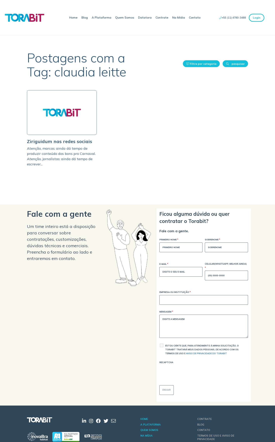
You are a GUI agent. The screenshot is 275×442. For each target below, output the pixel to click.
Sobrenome (212, 240)
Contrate (162, 17)
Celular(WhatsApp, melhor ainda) (226, 266)
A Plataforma (101, 17)
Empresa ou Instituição (175, 292)
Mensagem (166, 312)
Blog (84, 17)
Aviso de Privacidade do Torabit (206, 353)
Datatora (145, 17)
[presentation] (188, 372)
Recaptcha (166, 362)
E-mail (163, 264)
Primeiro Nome (168, 240)
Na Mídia (178, 17)
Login (256, 17)
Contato (195, 17)
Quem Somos (124, 17)
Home (73, 17)
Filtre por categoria (201, 64)
